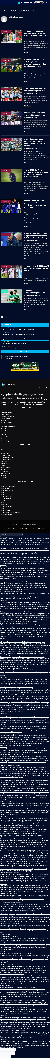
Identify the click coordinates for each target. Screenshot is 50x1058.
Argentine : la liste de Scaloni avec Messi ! (15, 339)
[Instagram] (40, 387)
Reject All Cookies (8, 1053)
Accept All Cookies (8, 1049)
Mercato (9, 346)
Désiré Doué (5, 429)
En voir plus (27, 52)
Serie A (3, 502)
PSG (2, 449)
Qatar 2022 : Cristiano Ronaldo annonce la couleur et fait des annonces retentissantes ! (36, 173)
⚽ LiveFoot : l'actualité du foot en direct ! (14, 356)
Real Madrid (5, 453)
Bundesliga (4, 504)
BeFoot (24, 525)
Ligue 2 (4, 291)
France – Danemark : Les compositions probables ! (35, 114)
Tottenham (5, 471)
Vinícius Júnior (5, 425)
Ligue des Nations (7, 510)
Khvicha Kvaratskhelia (8, 427)
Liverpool (4, 463)
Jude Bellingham (6, 441)
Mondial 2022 (6, 31)
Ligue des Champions (13, 327)
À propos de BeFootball (37, 528)
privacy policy (41, 563)
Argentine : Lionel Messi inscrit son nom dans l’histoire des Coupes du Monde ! (34, 142)
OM (2, 451)
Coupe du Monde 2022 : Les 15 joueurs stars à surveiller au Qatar (36, 268)
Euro (2, 508)
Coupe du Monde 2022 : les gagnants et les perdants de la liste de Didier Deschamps (36, 235)
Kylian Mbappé (6, 415)
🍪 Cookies (25, 528)
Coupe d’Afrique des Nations (10, 512)
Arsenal (3, 469)
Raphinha (4, 421)
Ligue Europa (5, 488)
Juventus (4, 461)
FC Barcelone (5, 455)
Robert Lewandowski (7, 423)
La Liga (3, 500)
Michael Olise (5, 437)
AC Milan (4, 476)
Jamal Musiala (5, 431)
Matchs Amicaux (6, 514)
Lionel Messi (5, 433)
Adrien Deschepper (16, 17)
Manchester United (7, 457)
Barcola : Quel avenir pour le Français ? (14, 348)
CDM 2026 (10, 337)
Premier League (6, 498)
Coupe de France (6, 496)
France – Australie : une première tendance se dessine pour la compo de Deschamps (35, 204)
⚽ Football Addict (7, 358)
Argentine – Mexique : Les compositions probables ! (35, 89)
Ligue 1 (8, 341)
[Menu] (3, 3)
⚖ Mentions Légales (14, 528)
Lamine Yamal (5, 419)
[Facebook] (46, 387)
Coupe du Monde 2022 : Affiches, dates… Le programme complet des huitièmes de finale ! (35, 63)
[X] (33, 387)
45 (14, 317)
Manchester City (6, 459)
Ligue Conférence (7, 490)
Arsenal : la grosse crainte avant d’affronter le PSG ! (18, 334)
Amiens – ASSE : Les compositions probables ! (35, 292)
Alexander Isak (5, 439)
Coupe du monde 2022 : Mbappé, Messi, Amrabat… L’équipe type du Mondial (35, 33)
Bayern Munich (5, 467)
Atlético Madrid (6, 473)
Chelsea (3, 465)
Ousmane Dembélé (7, 417)
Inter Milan (4, 477)
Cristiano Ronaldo (7, 413)
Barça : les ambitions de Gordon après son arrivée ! (18, 330)
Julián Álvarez (5, 435)
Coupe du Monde (6, 506)
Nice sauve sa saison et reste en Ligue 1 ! (14, 343)
